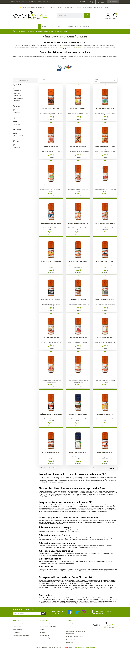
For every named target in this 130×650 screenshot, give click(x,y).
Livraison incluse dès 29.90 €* (47, 627)
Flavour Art (18, 136)
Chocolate (63, 47)
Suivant (113, 468)
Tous (15, 88)
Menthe (17, 100)
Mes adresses (16, 632)
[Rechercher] (74, 15)
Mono (17, 112)
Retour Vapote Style (18, 624)
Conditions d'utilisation (72, 629)
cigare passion (79, 47)
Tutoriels (82, 1)
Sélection (41, 629)
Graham (68, 47)
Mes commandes (17, 629)
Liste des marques (44, 635)
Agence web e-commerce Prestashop (85, 647)
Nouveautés (42, 632)
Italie (17, 147)
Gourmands (18, 98)
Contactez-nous (112, 1)
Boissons (17, 90)
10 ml (17, 124)
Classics (17, 93)
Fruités (17, 95)
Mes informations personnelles (21, 635)
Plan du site (69, 642)
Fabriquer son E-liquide (45, 638)
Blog (91, 1)
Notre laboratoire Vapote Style (74, 636)
